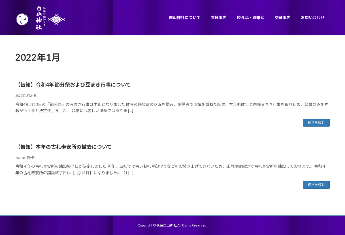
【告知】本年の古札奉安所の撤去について (63, 147)
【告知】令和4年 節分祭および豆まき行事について (73, 84)
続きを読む (316, 122)
